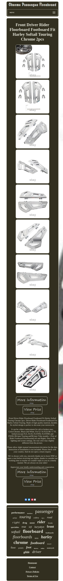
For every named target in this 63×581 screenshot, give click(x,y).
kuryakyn (39, 526)
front (50, 526)
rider (41, 522)
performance (18, 512)
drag (25, 522)
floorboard (33, 531)
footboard (37, 543)
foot (28, 547)
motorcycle (50, 548)
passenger (44, 511)
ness (36, 538)
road (49, 517)
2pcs (42, 518)
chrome (21, 542)
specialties (15, 527)
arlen (15, 518)
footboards (50, 533)
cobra (36, 517)
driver (36, 552)
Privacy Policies (32, 572)
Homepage (32, 563)
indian (42, 548)
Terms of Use (32, 576)
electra (36, 548)
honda (50, 523)
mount (49, 544)
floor (13, 547)
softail (15, 532)
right (16, 522)
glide (26, 552)
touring (25, 517)
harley (46, 536)
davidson (29, 513)
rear (24, 526)
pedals (20, 548)
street (32, 523)
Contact (32, 567)
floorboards (22, 537)
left (30, 527)
